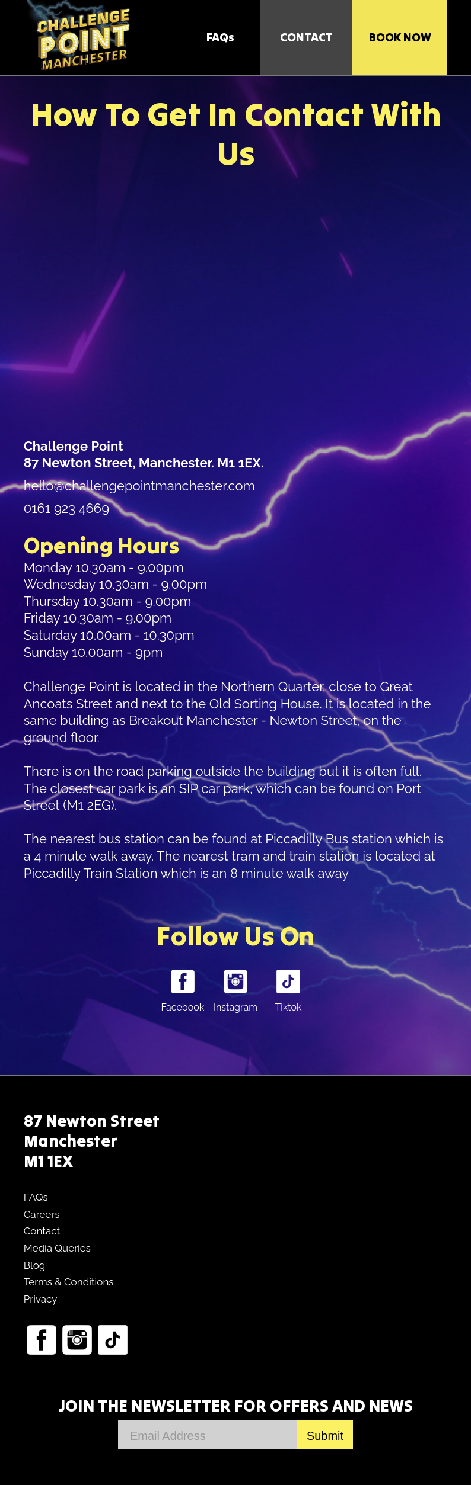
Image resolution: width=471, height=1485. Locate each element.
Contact (42, 1231)
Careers (42, 1214)
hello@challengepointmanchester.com (139, 485)
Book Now (400, 37)
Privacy (41, 1299)
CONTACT (306, 37)
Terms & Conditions (69, 1282)
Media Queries (57, 1248)
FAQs (220, 37)
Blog (35, 1265)
